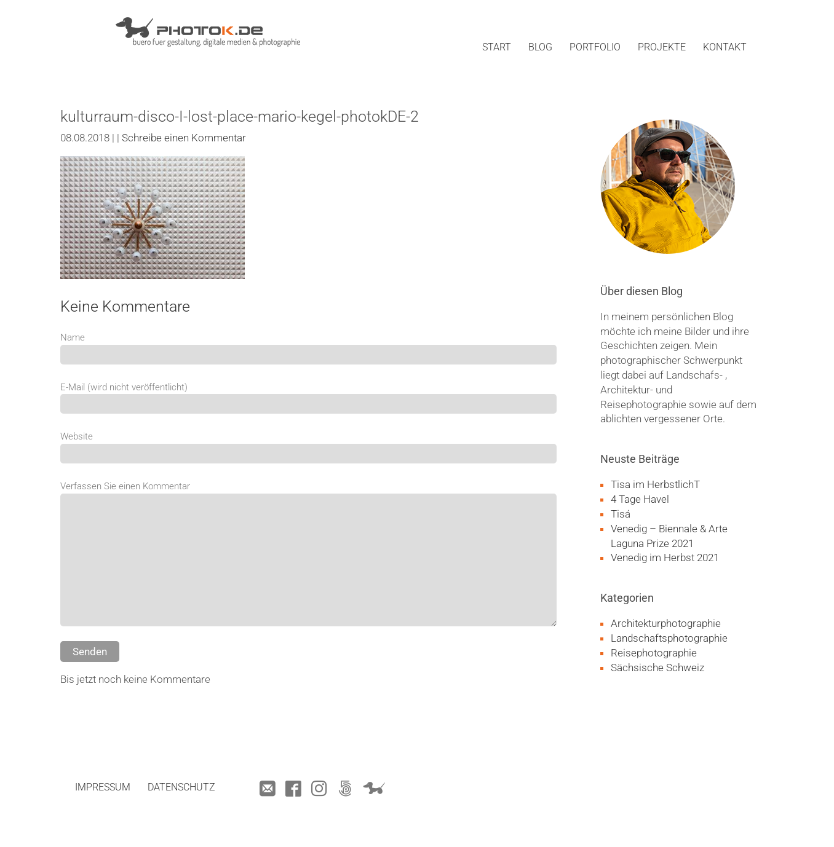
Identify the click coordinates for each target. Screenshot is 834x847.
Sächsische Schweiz (657, 667)
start (496, 47)
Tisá (620, 514)
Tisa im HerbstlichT (655, 484)
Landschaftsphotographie (669, 638)
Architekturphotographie (666, 623)
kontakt (725, 47)
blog (540, 47)
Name (72, 337)
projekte (662, 47)
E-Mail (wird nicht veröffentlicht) (124, 387)
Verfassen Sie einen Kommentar (125, 486)
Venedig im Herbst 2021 (665, 557)
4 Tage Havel (640, 499)
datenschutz (181, 787)
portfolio (595, 47)
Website (76, 436)
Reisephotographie (654, 653)
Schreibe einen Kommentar (184, 138)
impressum (102, 787)
